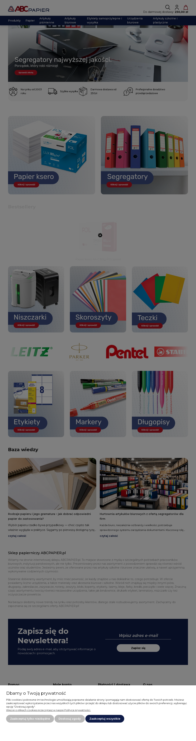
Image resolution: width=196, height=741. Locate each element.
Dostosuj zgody (70, 718)
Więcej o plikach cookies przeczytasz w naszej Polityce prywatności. (48, 710)
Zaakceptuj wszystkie (104, 718)
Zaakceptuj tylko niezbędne (30, 718)
